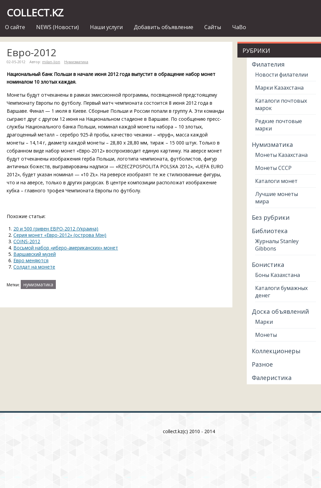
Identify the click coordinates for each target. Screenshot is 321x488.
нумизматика (38, 284)
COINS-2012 (26, 241)
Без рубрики (271, 217)
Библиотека (270, 231)
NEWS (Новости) (57, 27)
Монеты (266, 334)
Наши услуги (106, 27)
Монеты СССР (273, 168)
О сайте (15, 27)
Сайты (212, 27)
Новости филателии (281, 74)
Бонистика (268, 265)
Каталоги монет (276, 181)
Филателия (268, 64)
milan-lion (51, 61)
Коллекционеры (276, 351)
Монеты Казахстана (281, 155)
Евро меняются (30, 260)
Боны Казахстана (277, 275)
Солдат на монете (34, 267)
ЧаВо (239, 27)
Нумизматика (76, 61)
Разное (262, 364)
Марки (264, 321)
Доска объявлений (280, 311)
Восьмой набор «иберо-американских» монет (65, 248)
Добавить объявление (163, 27)
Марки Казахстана (279, 87)
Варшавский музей (34, 254)
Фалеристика (272, 378)
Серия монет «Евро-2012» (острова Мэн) (59, 235)
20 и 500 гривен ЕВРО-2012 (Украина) (55, 228)
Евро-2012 (32, 52)
